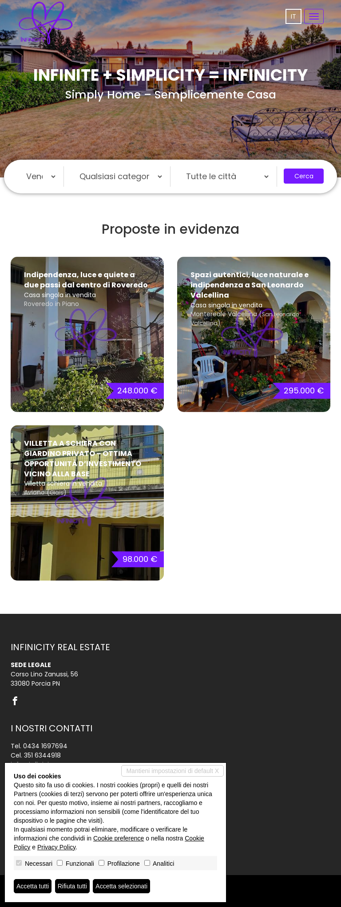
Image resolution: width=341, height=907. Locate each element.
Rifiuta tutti (72, 886)
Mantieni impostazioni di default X (172, 770)
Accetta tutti (32, 886)
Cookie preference (118, 838)
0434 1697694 (45, 746)
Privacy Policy (56, 847)
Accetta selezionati (121, 886)
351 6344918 (42, 755)
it (293, 16)
